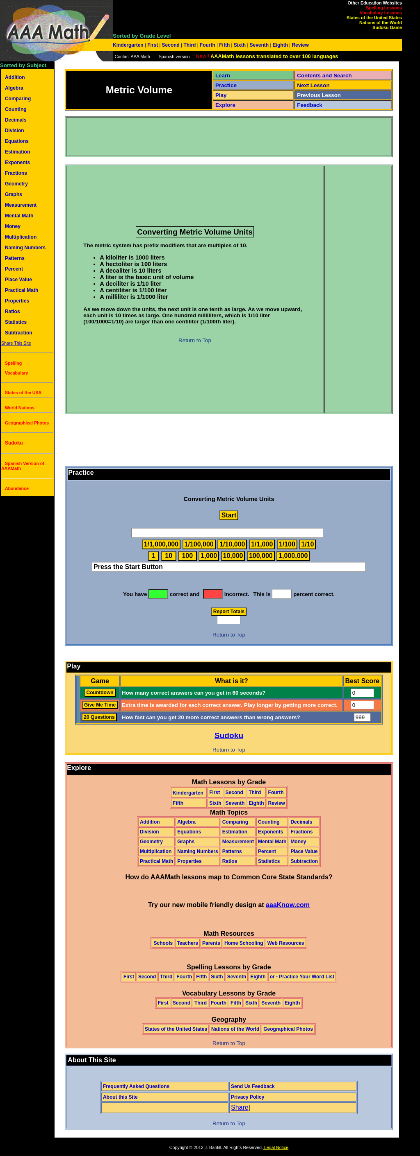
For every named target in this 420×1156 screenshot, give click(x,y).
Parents (211, 943)
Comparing (18, 99)
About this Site (120, 1097)
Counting (16, 109)
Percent (14, 269)
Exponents (17, 162)
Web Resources (285, 943)
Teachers (187, 943)
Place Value (18, 279)
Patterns (15, 258)
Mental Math (19, 216)
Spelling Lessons (384, 7)
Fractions (16, 173)
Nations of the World (380, 22)
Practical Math (21, 290)
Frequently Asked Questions (136, 1086)
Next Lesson (313, 85)
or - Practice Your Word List (302, 977)
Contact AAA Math (132, 56)
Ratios (12, 311)
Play (220, 95)
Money (13, 226)
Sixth (239, 45)
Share (240, 1107)
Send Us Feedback (253, 1086)
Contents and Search (324, 75)
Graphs (13, 194)
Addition (15, 77)
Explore (225, 105)
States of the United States (374, 17)
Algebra (14, 88)
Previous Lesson (319, 95)
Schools (163, 943)
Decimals (16, 120)
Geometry (16, 184)
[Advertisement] (216, 136)
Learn (222, 75)
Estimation (17, 152)
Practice (226, 85)
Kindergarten (129, 45)
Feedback (309, 105)
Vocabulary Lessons (381, 12)
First (153, 45)
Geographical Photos (27, 422)
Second (170, 45)
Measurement (21, 205)
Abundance (17, 488)
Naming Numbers (25, 248)
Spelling (13, 363)
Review (299, 45)
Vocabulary (16, 372)
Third (189, 45)
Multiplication (21, 237)
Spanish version (174, 56)
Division (14, 130)
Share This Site (16, 343)
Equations (17, 141)
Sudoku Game (387, 27)
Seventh (259, 45)
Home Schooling (243, 943)
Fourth (208, 45)
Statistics (16, 322)
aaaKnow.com (288, 904)
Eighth (280, 45)
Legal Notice (275, 1147)
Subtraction (18, 333)
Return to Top (194, 340)
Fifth (224, 45)
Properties (17, 301)
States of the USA (23, 392)
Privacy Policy (247, 1097)
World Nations (19, 407)
